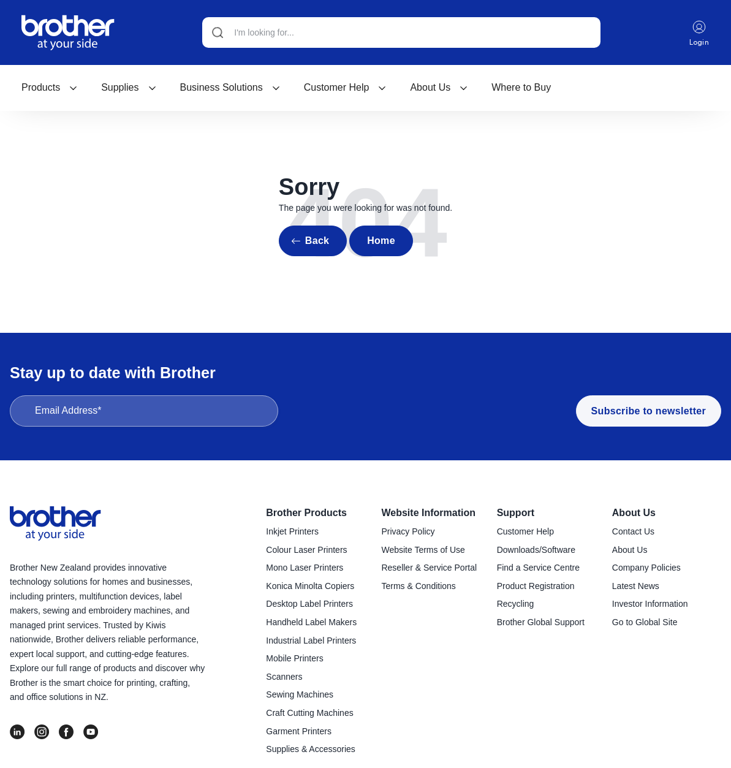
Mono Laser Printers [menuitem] (304, 567)
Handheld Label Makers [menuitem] (311, 622)
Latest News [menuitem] (635, 586)
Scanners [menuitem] (284, 677)
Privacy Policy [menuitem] (407, 531)
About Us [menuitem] (634, 513)
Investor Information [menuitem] (650, 604)
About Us (439, 87)
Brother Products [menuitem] (306, 513)
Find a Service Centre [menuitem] (538, 567)
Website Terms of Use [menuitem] (422, 550)
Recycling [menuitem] (515, 604)
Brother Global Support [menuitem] (541, 622)
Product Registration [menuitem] (536, 586)
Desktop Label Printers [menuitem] (309, 604)
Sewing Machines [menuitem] (299, 694)
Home (381, 240)
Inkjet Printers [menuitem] (292, 531)
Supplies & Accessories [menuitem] (310, 749)
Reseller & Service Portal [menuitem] (429, 567)
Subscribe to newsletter (648, 411)
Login (699, 33)
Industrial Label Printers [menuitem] (311, 640)
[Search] (401, 32)
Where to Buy (521, 87)
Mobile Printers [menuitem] (294, 658)
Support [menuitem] (515, 513)
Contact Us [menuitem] (633, 531)
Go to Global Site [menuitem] (645, 622)
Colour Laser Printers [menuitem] (306, 550)
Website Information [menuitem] (428, 513)
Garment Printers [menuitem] (298, 731)
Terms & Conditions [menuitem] (418, 586)
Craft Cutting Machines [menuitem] (309, 713)
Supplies (128, 87)
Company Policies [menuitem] (646, 567)
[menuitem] (49, 87)
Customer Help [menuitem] (525, 531)
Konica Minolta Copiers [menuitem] (310, 586)
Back (317, 240)
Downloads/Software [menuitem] (536, 550)
